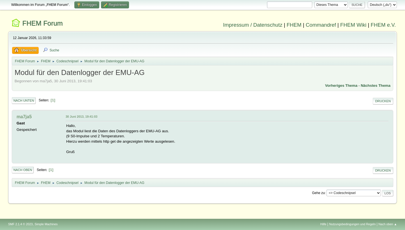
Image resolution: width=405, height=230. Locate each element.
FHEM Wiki (353, 25)
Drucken (383, 101)
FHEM (294, 25)
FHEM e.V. (383, 25)
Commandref (321, 25)
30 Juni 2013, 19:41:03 (81, 116)
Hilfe (323, 224)
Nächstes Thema (375, 85)
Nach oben (22, 170)
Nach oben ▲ (387, 224)
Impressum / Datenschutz (252, 25)
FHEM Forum (42, 23)
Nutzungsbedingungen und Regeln (352, 224)
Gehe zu (318, 193)
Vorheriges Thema (341, 85)
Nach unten (23, 100)
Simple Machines (45, 224)
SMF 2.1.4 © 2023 (20, 224)
